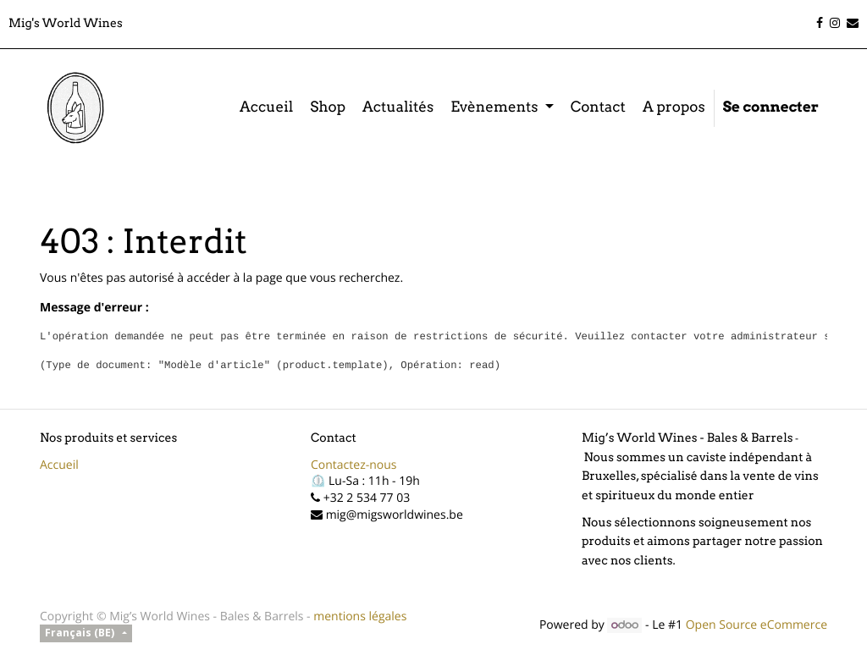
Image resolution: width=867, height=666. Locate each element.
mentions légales (359, 616)
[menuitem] (266, 108)
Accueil (59, 465)
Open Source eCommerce (756, 625)
